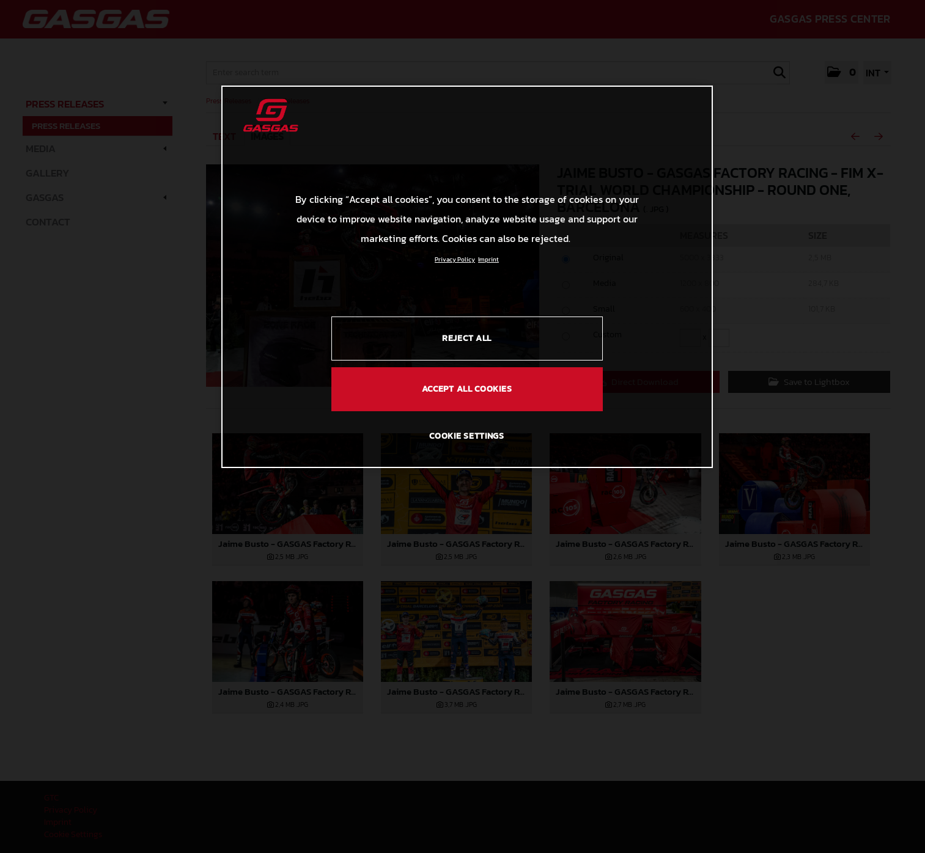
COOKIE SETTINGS (466, 436)
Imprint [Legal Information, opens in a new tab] (488, 259)
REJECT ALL (467, 338)
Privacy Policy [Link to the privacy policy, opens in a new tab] (455, 259)
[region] (467, 277)
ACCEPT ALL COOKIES (467, 389)
